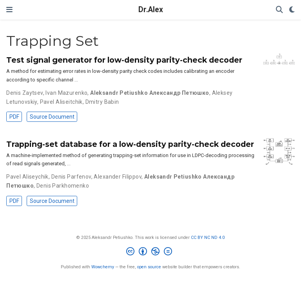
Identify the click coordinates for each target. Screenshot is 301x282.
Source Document (52, 117)
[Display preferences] (292, 9)
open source (149, 266)
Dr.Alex (150, 9)
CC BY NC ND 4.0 (208, 237)
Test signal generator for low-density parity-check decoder (124, 60)
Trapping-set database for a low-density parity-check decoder (130, 144)
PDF (14, 117)
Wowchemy (102, 266)
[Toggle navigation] (9, 9)
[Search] (279, 9)
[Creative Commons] (150, 252)
